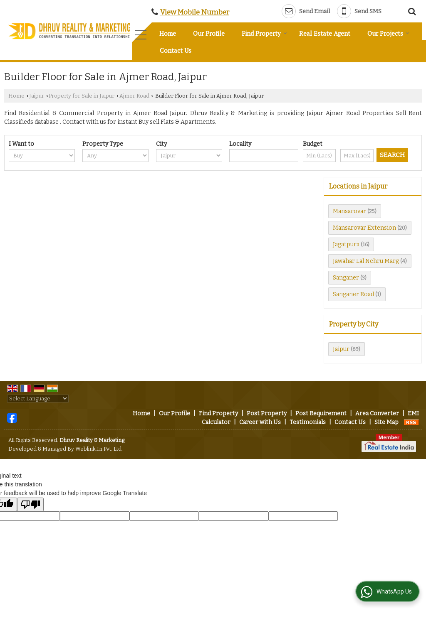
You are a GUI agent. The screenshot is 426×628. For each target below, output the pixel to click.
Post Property (267, 413)
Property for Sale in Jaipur (81, 96)
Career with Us (260, 422)
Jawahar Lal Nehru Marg (366, 261)
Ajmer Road (134, 96)
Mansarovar (349, 211)
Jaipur (36, 96)
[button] (194, 12)
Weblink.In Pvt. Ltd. (99, 449)
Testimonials (308, 422)
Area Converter (377, 413)
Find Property (264, 33)
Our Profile (209, 33)
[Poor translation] (30, 504)
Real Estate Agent (324, 33)
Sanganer (346, 277)
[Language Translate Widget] (38, 398)
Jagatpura (346, 244)
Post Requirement (321, 413)
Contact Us (175, 50)
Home (167, 33)
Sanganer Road (353, 294)
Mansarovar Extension (364, 227)
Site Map (386, 422)
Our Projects (388, 33)
